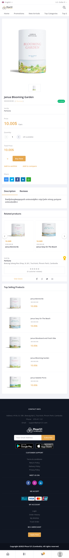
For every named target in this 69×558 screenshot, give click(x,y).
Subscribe (48, 437)
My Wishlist (34, 518)
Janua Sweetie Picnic (38, 378)
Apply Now (34, 534)
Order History (34, 514)
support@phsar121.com (37, 423)
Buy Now (19, 158)
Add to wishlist (10, 166)
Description (10, 191)
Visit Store (18, 279)
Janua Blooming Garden (40, 358)
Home (6, 13)
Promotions (19, 13)
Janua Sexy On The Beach (40, 319)
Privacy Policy (34, 470)
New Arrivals (34, 13)
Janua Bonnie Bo (37, 299)
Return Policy (34, 463)
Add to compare (30, 166)
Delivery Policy (34, 466)
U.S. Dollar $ (60, 2)
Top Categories (51, 13)
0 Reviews (19, 101)
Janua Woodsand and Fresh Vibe (43, 338)
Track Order (34, 522)
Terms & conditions (34, 459)
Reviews (24, 191)
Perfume (7, 111)
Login (34, 511)
